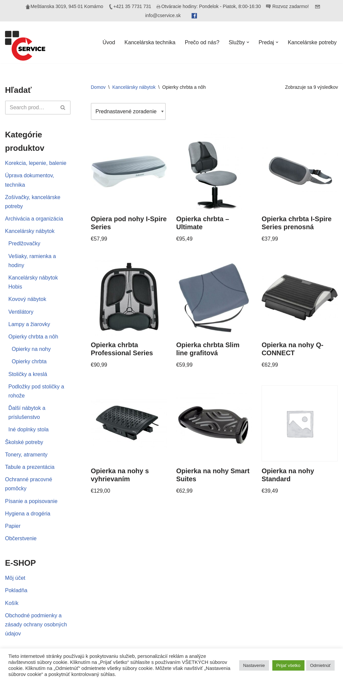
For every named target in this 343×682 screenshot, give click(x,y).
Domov (98, 87)
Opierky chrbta (29, 361)
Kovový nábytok (27, 299)
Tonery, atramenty (26, 454)
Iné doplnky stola (28, 429)
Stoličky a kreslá (27, 374)
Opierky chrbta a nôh (33, 336)
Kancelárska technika (150, 42)
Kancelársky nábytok (30, 231)
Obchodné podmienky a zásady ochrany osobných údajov (36, 624)
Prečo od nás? (202, 42)
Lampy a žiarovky (29, 324)
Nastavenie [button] (254, 665)
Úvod (108, 42)
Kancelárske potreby (312, 42)
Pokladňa (16, 590)
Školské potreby (24, 442)
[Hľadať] (30, 108)
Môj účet (15, 578)
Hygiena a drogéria (27, 513)
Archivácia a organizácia (34, 219)
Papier (12, 526)
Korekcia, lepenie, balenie (35, 163)
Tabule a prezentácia (30, 467)
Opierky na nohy (31, 349)
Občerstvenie (21, 538)
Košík (11, 603)
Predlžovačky (24, 243)
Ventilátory (20, 312)
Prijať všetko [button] (288, 665)
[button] (248, 42)
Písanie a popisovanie (31, 501)
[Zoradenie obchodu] (128, 111)
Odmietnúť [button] (320, 665)
